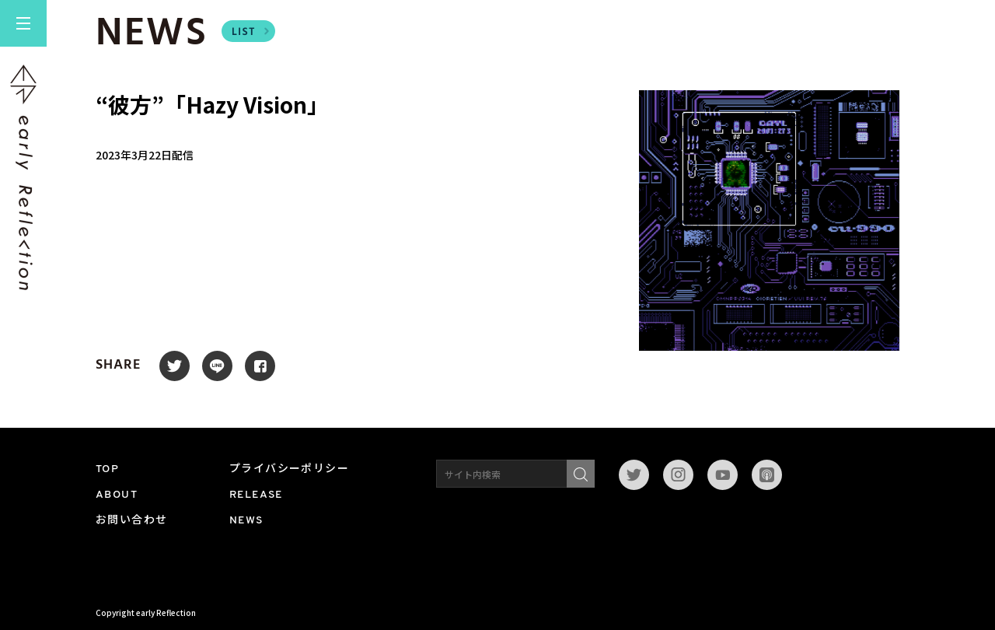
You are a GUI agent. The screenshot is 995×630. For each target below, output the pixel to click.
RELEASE (256, 495)
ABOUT (117, 495)
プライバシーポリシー (289, 469)
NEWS (246, 521)
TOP (107, 469)
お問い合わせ (131, 521)
